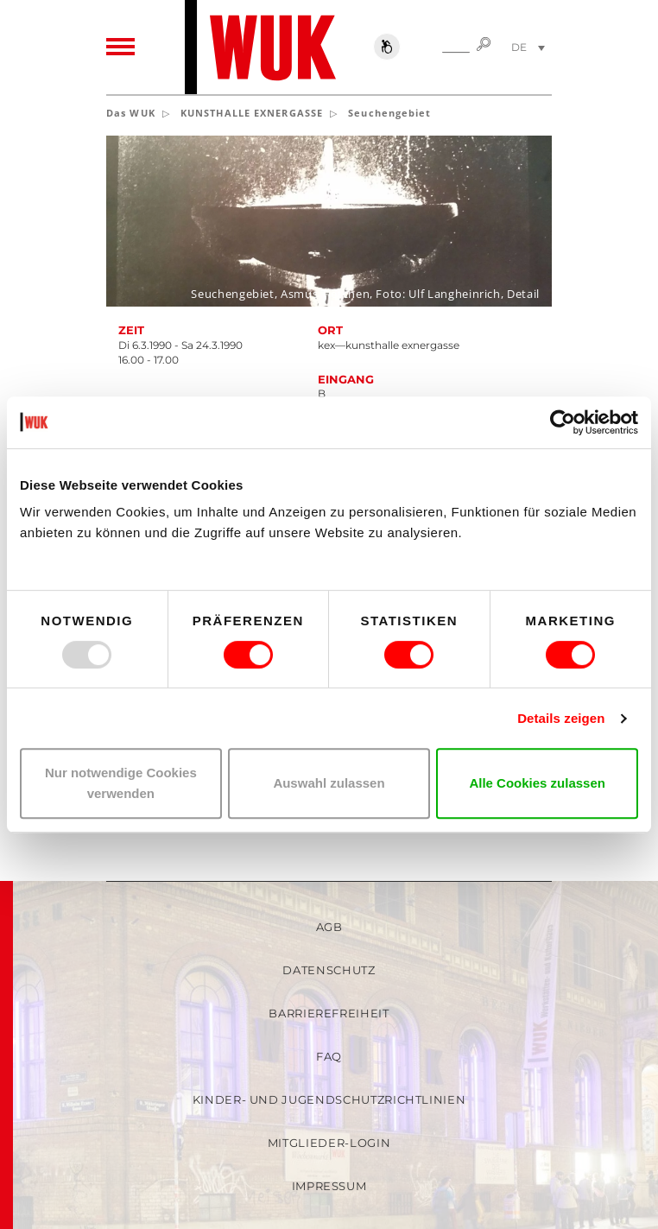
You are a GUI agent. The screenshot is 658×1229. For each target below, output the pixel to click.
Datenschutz (328, 970)
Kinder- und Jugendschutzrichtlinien (329, 1099)
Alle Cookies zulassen (537, 783)
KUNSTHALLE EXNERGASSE (251, 112)
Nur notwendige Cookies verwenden (121, 783)
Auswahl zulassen (328, 783)
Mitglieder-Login (329, 1143)
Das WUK (130, 112)
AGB (329, 927)
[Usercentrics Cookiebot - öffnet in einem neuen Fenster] (562, 422)
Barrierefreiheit (329, 1013)
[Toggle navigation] (120, 47)
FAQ (329, 1056)
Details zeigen (560, 718)
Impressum (329, 1186)
